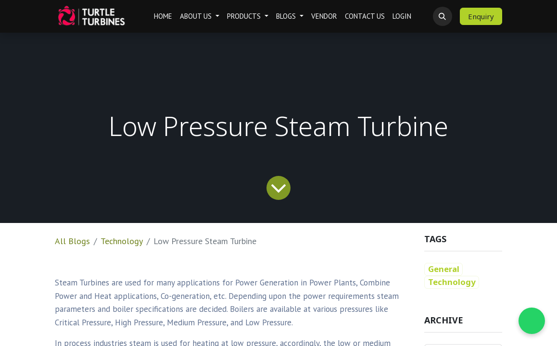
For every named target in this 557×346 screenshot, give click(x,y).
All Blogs (72, 241)
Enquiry (481, 16)
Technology (122, 241)
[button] (442, 16)
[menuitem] (163, 16)
